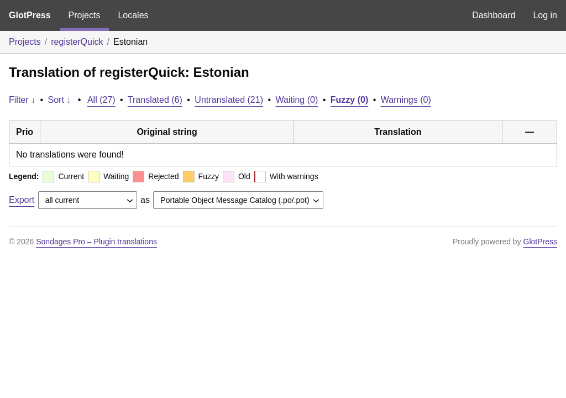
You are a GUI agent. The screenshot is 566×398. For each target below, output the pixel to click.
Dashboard (493, 15)
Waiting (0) (297, 99)
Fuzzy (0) (349, 99)
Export (21, 200)
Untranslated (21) (229, 99)
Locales (133, 15)
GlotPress (30, 15)
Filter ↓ (22, 99)
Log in (545, 15)
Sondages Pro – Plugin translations (96, 241)
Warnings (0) (406, 99)
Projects (85, 15)
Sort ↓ (59, 99)
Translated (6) (155, 99)
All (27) (101, 99)
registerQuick (77, 41)
